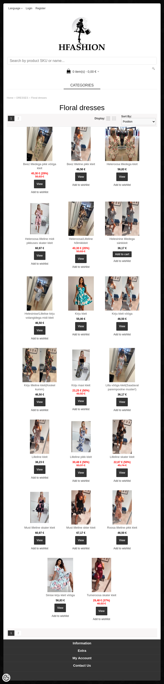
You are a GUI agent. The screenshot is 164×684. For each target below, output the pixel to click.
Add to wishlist (39, 192)
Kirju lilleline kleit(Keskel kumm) (39, 387)
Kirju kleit (81, 313)
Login (29, 8)
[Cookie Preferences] (6, 678)
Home (10, 97)
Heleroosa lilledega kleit (122, 164)
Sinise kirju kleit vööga (60, 595)
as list (108, 118)
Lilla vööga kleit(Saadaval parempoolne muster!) (122, 387)
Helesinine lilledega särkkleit (122, 241)
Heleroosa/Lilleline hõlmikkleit (81, 241)
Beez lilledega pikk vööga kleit (39, 166)
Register (41, 8)
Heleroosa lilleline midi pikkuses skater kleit (39, 241)
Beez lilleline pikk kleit (81, 164)
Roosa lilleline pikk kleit (122, 527)
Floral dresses (39, 97)
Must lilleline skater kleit (39, 527)
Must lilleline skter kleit (80, 527)
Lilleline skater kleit (122, 457)
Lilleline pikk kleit (81, 457)
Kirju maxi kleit (81, 385)
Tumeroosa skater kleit (101, 595)
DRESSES (22, 97)
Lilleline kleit (39, 457)
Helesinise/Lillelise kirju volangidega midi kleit (40, 315)
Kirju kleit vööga (122, 313)
